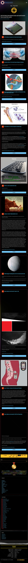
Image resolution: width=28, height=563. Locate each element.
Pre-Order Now (4, 351)
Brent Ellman (4, 521)
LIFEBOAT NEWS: (16, 549)
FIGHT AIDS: (10, 553)
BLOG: (15, 551)
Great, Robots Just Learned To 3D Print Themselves (13, 414)
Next (16, 456)
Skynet (2, 485)
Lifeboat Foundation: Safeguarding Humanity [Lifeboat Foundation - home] (12, 3)
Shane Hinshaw (5, 67)
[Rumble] (23, 560)
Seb (3, 522)
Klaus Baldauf (5, 41)
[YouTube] (22, 560)
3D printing (8, 447)
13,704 (16, 455)
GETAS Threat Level (14, 547)
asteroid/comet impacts (5, 490)
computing (8, 41)
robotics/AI (13, 447)
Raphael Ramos (5, 517)
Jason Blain (4, 524)
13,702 (11, 455)
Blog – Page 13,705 (14, 6)
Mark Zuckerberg (4, 486)
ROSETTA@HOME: (9, 556)
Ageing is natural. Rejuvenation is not (11, 214)
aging (2, 487)
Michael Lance (5, 523)
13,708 (10, 456)
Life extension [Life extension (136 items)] (15, 473)
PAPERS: (15, 556)
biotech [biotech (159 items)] (20, 470)
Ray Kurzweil (3, 483)
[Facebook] (17, 560)
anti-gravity (3, 488)
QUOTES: (15, 557)
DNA (2, 482)
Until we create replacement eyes (10, 185)
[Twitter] (19, 560)
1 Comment (13, 150)
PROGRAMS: (15, 555)
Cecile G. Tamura (5, 512)
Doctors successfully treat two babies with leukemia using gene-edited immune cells (14, 92)
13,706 (22, 455)
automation (3, 492)
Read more (14, 43)
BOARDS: (15, 552)
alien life (8, 282)
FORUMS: (12, 557)
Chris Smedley (4, 527)
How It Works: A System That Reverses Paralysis (13, 388)
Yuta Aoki (4, 513)
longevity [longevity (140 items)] (20, 473)
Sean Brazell (4, 518)
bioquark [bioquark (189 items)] (17, 471)
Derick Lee (4, 514)
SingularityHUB (4, 538)
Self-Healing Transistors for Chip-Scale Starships (13, 37)
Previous (5, 455)
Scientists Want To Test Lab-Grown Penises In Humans (14, 62)
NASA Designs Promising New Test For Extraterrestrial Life (14, 274)
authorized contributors (6, 19)
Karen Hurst (5, 447)
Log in (2, 19)
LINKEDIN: (9, 550)
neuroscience (12, 405)
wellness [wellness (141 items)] (14, 474)
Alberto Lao (4, 515)
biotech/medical (9, 67)
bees (2, 493)
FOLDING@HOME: (9, 555)
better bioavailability (21, 145)
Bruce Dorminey (5, 282)
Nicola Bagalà (5, 249)
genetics (11, 96)
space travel (10, 41)
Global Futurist (12, 441)
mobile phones (11, 190)
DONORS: (11, 552)
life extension (13, 249)
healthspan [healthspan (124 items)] (24, 472)
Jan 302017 (2, 37)
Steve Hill (5, 150)
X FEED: (9, 551)
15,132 (13, 456)
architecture (3, 489)
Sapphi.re (12, 559)
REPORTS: (15, 553)
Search (26, 461)
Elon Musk (3, 484)
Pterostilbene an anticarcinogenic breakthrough (12, 126)
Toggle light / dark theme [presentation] (26, 2)
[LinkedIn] (20, 560)
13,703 (14, 455)
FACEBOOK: (9, 549)
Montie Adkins (4, 525)
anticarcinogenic (21, 136)
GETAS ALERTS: (15, 550)
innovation (11, 150)
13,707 (25, 455)
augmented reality (4, 491)
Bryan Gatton (5, 190)
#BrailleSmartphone (5, 188)
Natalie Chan (4, 519)
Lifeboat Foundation (5, 559)
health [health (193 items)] (21, 472)
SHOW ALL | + (3, 528)
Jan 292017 (2, 414)
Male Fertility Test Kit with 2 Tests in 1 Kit (11, 291)
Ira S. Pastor (4, 526)
